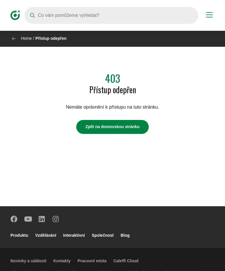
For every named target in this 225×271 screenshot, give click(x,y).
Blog (125, 235)
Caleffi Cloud (125, 261)
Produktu (19, 235)
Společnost (103, 235)
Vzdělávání (45, 235)
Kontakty (62, 261)
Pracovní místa (92, 261)
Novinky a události (28, 261)
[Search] (111, 15)
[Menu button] (209, 15)
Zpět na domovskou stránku (113, 126)
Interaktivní (74, 235)
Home (26, 38)
